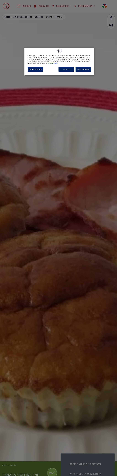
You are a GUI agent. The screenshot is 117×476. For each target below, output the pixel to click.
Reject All (66, 69)
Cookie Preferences (35, 69)
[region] (59, 62)
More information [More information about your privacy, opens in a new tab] (53, 63)
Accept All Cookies (83, 69)
